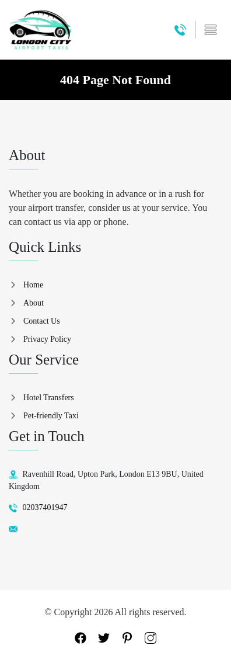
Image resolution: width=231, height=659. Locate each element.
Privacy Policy (47, 339)
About (33, 303)
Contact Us (41, 321)
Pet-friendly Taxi (51, 415)
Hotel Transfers (48, 397)
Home (33, 284)
